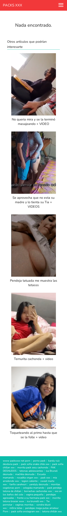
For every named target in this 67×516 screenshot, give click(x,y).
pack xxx (45, 477)
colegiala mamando (33, 487)
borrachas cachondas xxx (38, 491)
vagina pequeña (34, 494)
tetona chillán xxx (52, 511)
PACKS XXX (12, 5)
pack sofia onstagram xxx (25, 511)
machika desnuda (24, 474)
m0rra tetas (15, 508)
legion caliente (30, 481)
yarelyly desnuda (38, 484)
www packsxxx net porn (16, 460)
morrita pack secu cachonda (32, 467)
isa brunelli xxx (35, 501)
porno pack (39, 460)
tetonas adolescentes (31, 471)
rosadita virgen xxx (27, 477)
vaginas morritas (24, 504)
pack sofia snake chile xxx (35, 464)
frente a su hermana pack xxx (33, 498)
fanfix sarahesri (17, 484)
